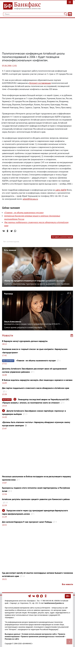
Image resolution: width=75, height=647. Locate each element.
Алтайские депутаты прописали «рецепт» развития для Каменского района (36, 499)
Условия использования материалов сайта (39, 634)
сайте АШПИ (60, 190)
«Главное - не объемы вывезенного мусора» (24, 212)
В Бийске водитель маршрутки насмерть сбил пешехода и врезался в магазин (37, 380)
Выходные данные (12, 634)
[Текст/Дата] (70, 14)
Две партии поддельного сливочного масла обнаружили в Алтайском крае (35, 388)
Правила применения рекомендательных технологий (42, 637)
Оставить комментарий (62, 237)
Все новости (67, 584)
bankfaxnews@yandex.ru (54, 603)
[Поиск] (65, 14)
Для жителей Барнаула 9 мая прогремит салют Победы (27, 522)
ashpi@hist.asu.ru (30, 199)
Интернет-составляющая (40, 83)
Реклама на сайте (12, 639)
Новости (7, 335)
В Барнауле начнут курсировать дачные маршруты (25, 341)
